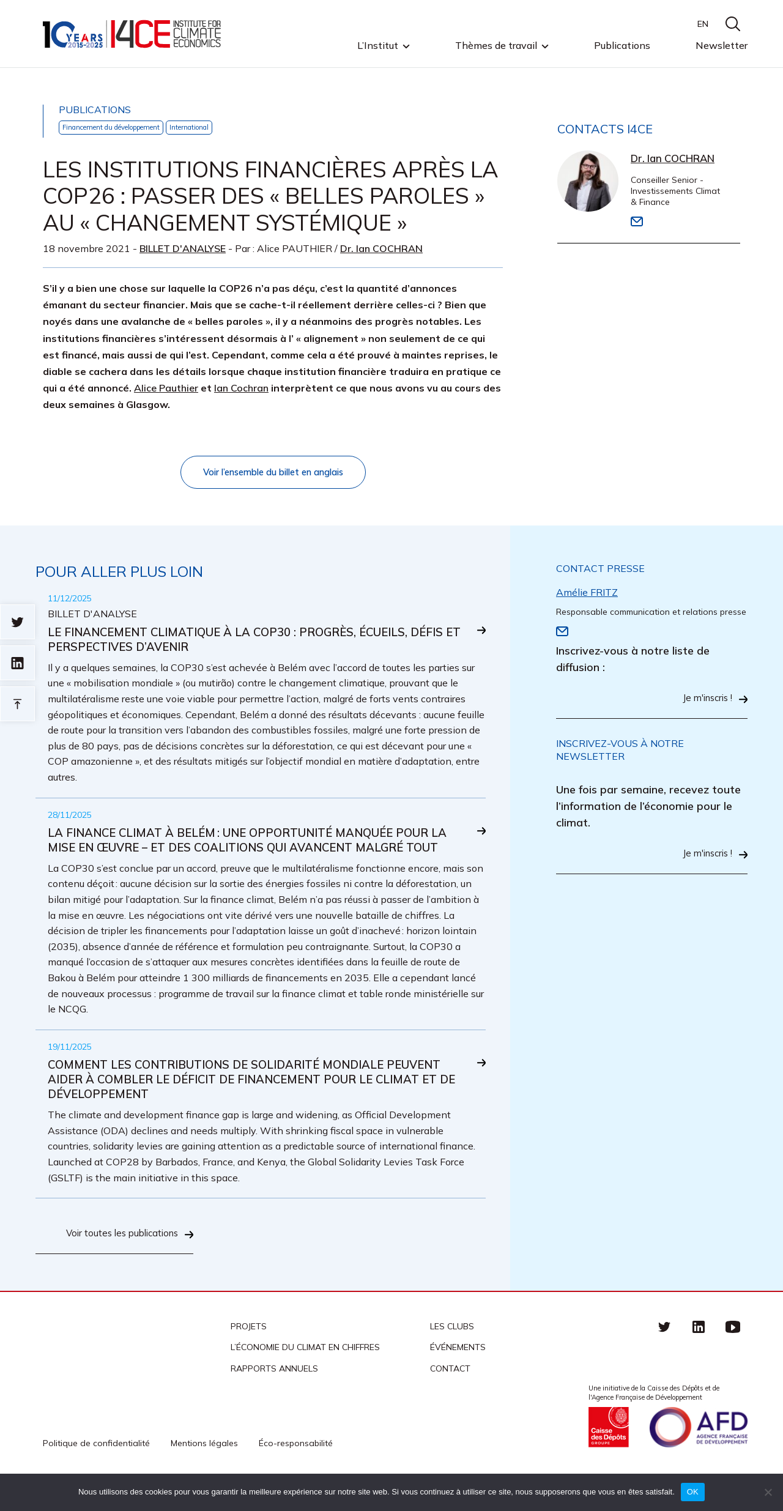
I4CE (133, 34)
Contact (450, 1394)
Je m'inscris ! (704, 701)
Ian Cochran (241, 388)
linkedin (698, 1353)
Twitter (664, 1353)
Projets (249, 1353)
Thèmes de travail (496, 45)
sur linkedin (17, 662)
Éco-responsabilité (296, 1470)
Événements (458, 1373)
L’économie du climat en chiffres (305, 1373)
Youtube (732, 1353)
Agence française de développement (699, 1454)
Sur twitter (17, 621)
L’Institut (377, 45)
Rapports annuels (274, 1394)
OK (693, 1491)
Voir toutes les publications (118, 1260)
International (212, 127)
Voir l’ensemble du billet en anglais (273, 473)
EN (702, 23)
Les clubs (452, 1353)
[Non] (768, 1492)
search (732, 24)
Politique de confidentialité (96, 1470)
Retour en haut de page (17, 703)
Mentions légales (204, 1470)
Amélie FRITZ (587, 595)
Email (637, 223)
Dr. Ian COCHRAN (381, 249)
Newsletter (722, 45)
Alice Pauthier (166, 388)
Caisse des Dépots (608, 1454)
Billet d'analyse (182, 249)
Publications (622, 45)
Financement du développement (121, 127)
